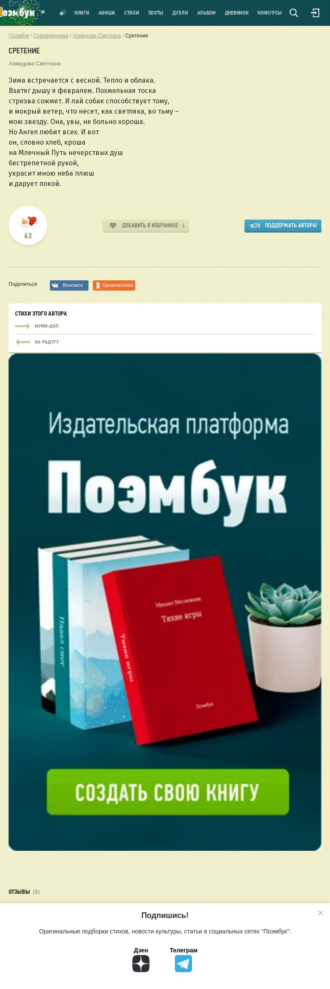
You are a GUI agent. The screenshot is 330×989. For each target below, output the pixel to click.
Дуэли (180, 13)
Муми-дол (165, 326)
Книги (81, 13)
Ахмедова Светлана (35, 63)
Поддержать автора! (291, 225)
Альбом (206, 13)
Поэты (156, 13)
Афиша (107, 13)
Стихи (131, 13)
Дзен (141, 959)
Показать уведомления (43, 13)
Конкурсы (269, 13)
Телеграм (184, 959)
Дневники (237, 13)
